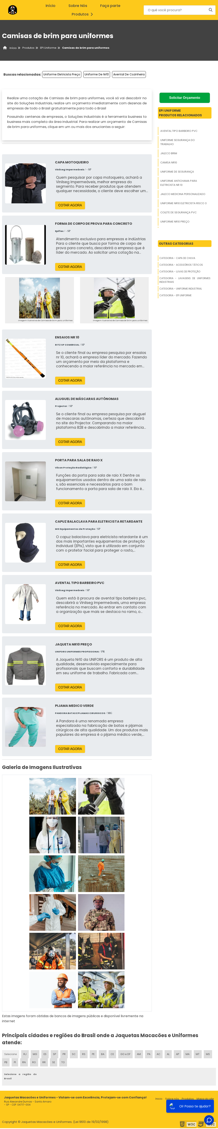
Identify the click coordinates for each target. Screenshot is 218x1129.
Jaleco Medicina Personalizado (182, 194)
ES (45, 1054)
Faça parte (110, 5)
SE (65, 1063)
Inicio (158, 1099)
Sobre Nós (77, 5)
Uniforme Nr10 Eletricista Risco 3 (183, 203)
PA (152, 1054)
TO (75, 1063)
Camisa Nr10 (168, 162)
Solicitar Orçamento (184, 97)
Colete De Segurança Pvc (178, 212)
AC (163, 1054)
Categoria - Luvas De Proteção (179, 271)
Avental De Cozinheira (129, 74)
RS (86, 1054)
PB (16, 1063)
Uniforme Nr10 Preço (174, 222)
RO (45, 1063)
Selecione (10, 1054)
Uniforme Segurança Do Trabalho (177, 142)
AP (182, 1054)
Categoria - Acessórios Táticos (181, 265)
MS (6, 1063)
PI (26, 1063)
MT (203, 1054)
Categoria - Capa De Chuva (177, 258)
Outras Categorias (176, 243)
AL (173, 1054)
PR (65, 1054)
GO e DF (129, 1054)
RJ (24, 1054)
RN (35, 1063)
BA (105, 1054)
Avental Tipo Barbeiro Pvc (178, 131)
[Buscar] (211, 10)
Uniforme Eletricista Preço (61, 74)
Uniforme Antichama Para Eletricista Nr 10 (178, 183)
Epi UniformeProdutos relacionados (180, 112)
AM (142, 1054)
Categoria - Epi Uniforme (175, 295)
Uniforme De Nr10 (97, 74)
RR (55, 1063)
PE (96, 1054)
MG (35, 1054)
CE (115, 1054)
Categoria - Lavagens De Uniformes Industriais (184, 280)
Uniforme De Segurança (177, 172)
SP (55, 1054)
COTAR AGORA (70, 205)
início (50, 5)
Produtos (83, 14)
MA (193, 1054)
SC (75, 1054)
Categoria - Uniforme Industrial (180, 288)
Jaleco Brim (168, 153)
